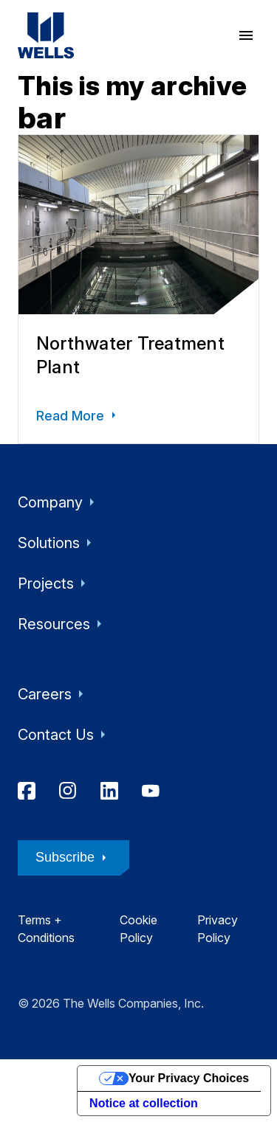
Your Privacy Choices (189, 1078)
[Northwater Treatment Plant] (138, 289)
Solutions (58, 543)
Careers (53, 694)
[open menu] (246, 35)
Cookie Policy (138, 929)
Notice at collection (143, 1103)
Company (59, 502)
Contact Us (65, 734)
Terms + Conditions (46, 929)
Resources (63, 624)
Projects (55, 583)
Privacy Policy (217, 929)
